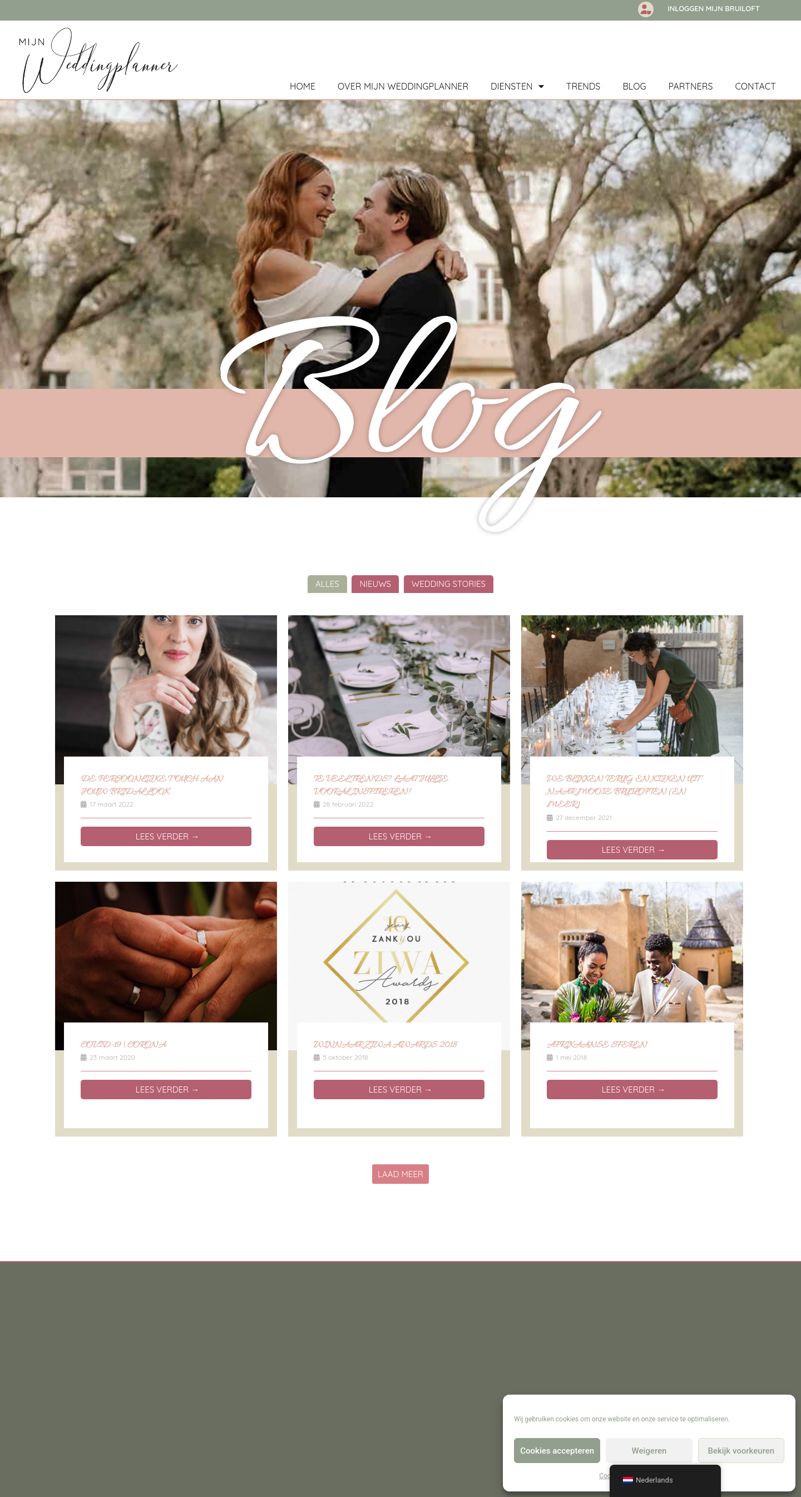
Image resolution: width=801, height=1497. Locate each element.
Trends (583, 86)
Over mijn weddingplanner (403, 86)
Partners (691, 86)
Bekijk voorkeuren (741, 1451)
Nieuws (375, 587)
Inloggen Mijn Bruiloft (714, 8)
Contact (755, 86)
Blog (634, 86)
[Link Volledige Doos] (166, 746)
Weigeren (649, 1451)
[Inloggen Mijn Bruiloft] (646, 9)
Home (302, 86)
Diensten (517, 86)
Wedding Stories (449, 587)
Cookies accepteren (557, 1451)
